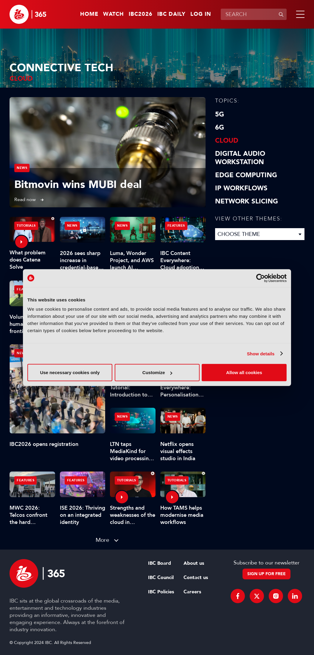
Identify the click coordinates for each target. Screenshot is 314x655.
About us (194, 563)
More (102, 540)
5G (219, 114)
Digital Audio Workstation (240, 158)
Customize (157, 372)
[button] (299, 14)
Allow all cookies (244, 372)
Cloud (226, 140)
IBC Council (161, 577)
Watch (113, 14)
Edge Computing (246, 175)
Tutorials (26, 225)
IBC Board (159, 563)
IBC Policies (161, 592)
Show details (261, 353)
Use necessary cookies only (70, 372)
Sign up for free (266, 574)
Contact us (196, 577)
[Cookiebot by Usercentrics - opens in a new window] (260, 277)
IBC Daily (171, 14)
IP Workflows (241, 188)
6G (219, 127)
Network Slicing (246, 201)
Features (176, 225)
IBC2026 (141, 14)
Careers (192, 592)
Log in (200, 14)
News (22, 168)
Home (89, 14)
